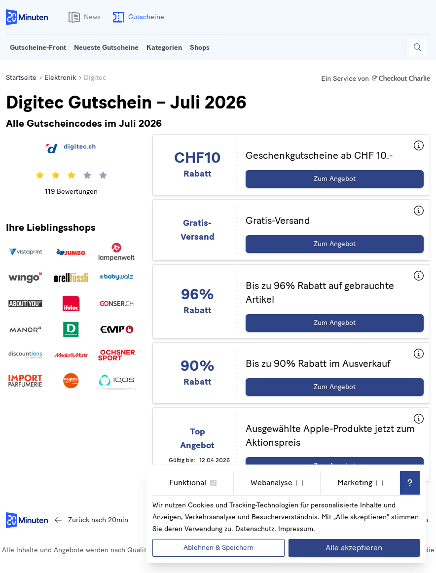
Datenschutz (254, 529)
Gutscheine (136, 17)
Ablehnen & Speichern (218, 547)
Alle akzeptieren (354, 547)
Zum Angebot (335, 179)
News (82, 17)
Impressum (295, 529)
